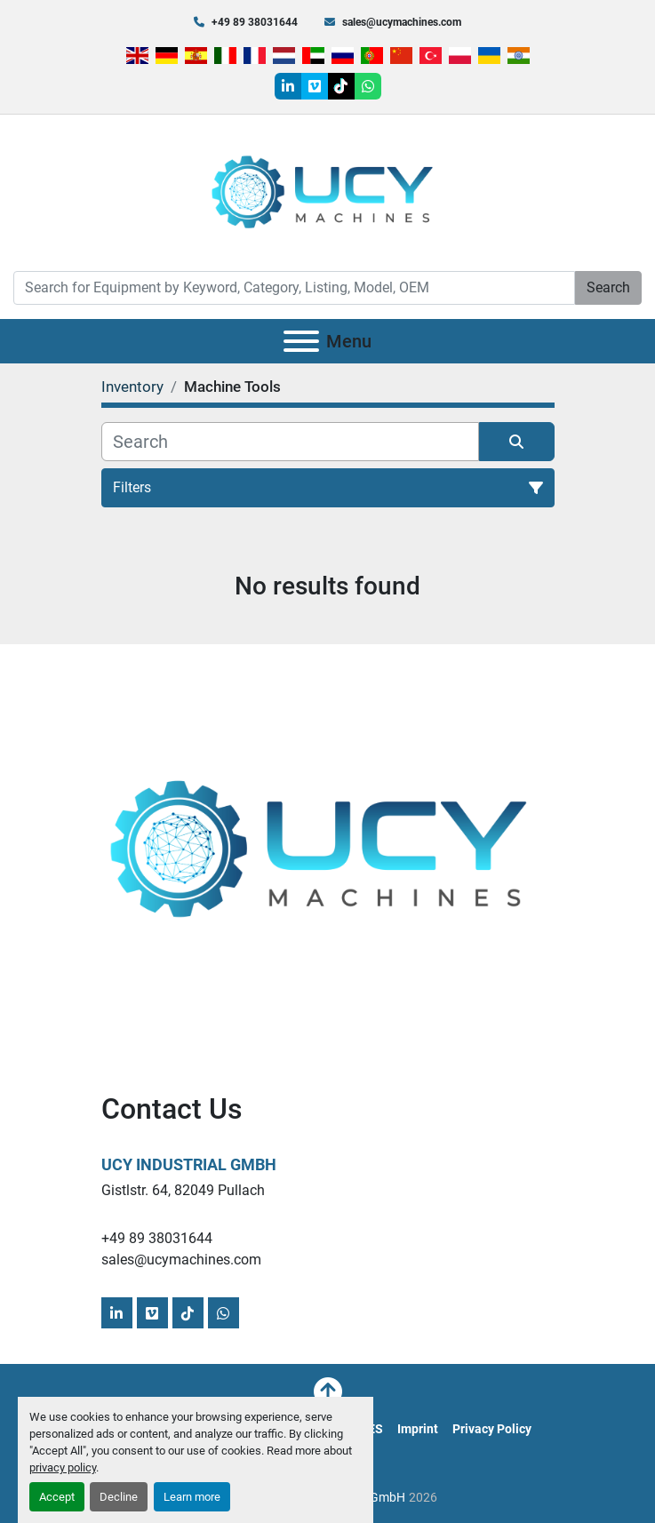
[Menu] (301, 341)
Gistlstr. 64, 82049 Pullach (183, 1190)
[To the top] (328, 1391)
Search (608, 287)
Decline (119, 1496)
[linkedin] (288, 86)
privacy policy (62, 1467)
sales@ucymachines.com (401, 22)
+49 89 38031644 (255, 22)
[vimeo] (314, 86)
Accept (57, 1496)
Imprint (417, 1429)
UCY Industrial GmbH (188, 1164)
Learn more (192, 1496)
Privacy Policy (491, 1429)
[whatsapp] (368, 86)
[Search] (294, 288)
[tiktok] (341, 86)
